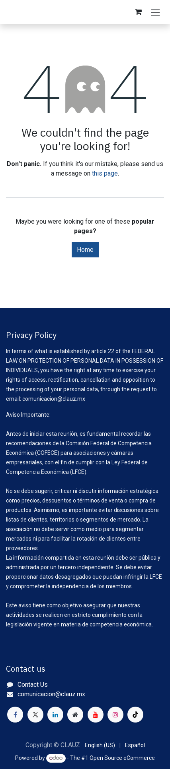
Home (85, 249)
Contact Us (33, 684)
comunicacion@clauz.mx (51, 694)
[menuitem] (100, 745)
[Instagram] (115, 715)
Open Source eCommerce (122, 758)
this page (105, 173)
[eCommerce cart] (138, 12)
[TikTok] (135, 715)
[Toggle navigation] (155, 12)
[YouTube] (96, 715)
